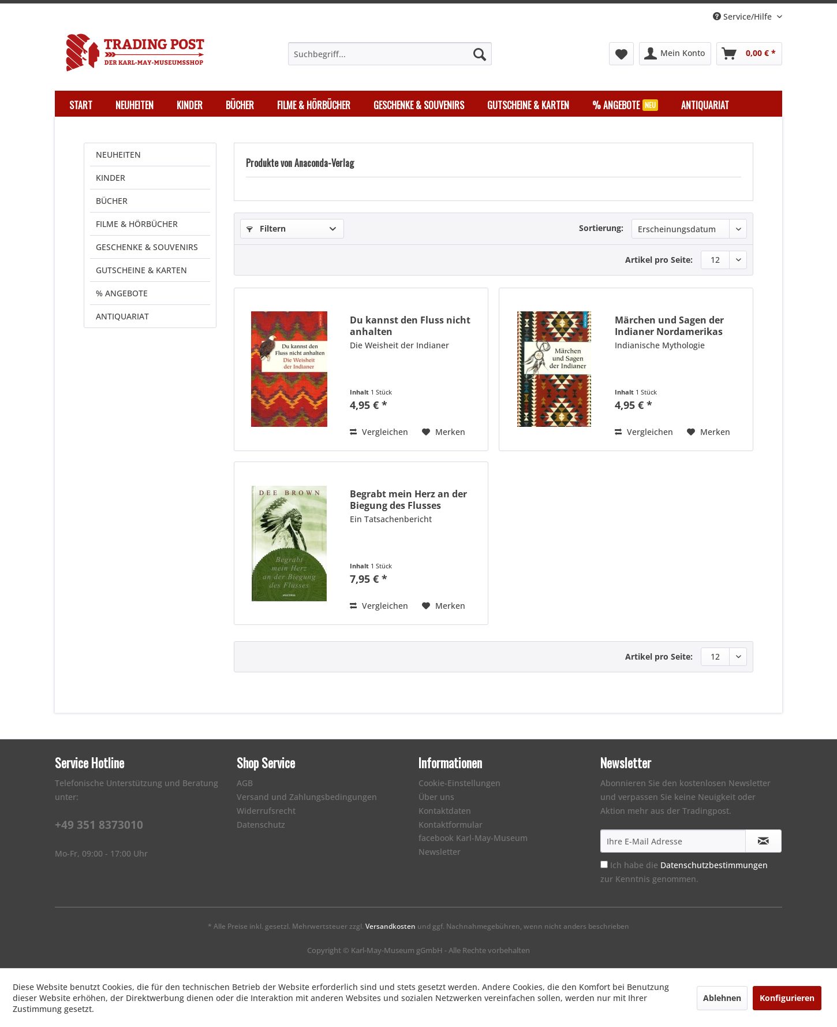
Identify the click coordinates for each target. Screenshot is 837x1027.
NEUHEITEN (118, 154)
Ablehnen (722, 997)
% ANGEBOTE (122, 293)
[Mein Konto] (675, 53)
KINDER (110, 177)
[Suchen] (480, 53)
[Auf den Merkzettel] (443, 432)
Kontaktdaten (444, 810)
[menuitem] (390, 53)
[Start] (81, 105)
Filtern (266, 228)
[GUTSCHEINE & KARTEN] (528, 105)
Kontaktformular (450, 824)
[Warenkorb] (749, 53)
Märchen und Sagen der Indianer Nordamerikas (669, 325)
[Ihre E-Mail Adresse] (673, 841)
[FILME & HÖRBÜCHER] (314, 105)
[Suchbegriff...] (390, 53)
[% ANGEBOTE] (625, 105)
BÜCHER (112, 200)
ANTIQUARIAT (122, 316)
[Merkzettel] (621, 53)
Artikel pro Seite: (659, 259)
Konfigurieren (787, 997)
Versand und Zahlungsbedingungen (307, 796)
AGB (245, 782)
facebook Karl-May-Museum (473, 837)
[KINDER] (189, 105)
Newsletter (439, 851)
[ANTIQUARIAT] (705, 105)
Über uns (436, 796)
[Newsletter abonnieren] (763, 841)
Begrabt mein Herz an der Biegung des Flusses (408, 499)
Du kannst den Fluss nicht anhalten (410, 325)
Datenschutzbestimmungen (714, 864)
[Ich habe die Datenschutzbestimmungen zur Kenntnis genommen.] (604, 864)
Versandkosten (390, 926)
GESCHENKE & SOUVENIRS (147, 246)
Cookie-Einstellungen (459, 782)
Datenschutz (261, 824)
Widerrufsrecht (266, 810)
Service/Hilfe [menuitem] (743, 16)
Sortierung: (601, 227)
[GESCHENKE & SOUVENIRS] (419, 105)
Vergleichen (379, 431)
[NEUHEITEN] (134, 105)
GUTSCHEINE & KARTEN (141, 270)
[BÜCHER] (240, 105)
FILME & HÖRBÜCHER (137, 223)
